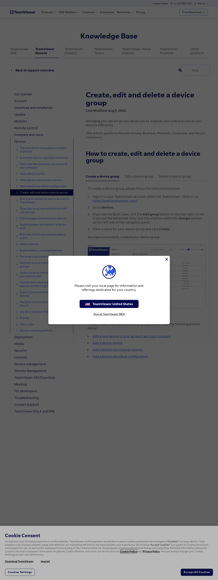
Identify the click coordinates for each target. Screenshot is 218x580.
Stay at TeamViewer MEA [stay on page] (109, 314)
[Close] (166, 259)
